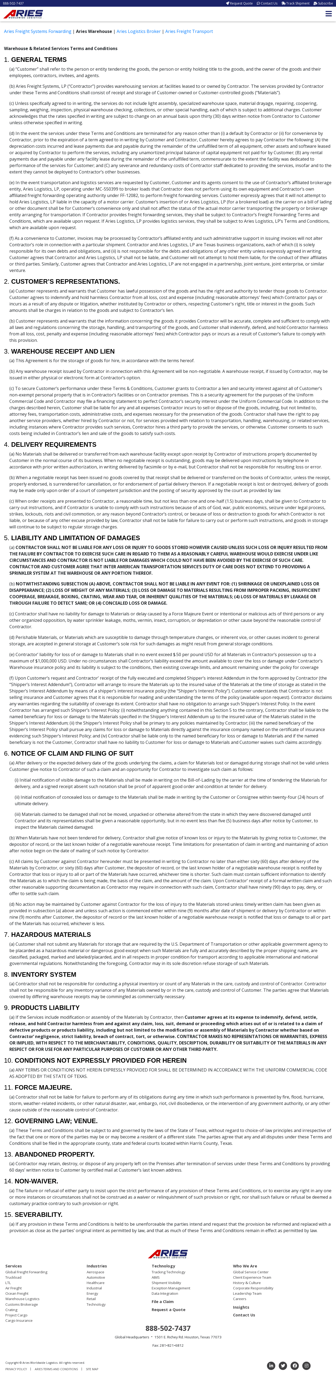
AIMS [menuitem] (156, 1277)
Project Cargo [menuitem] (16, 1315)
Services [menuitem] (13, 1266)
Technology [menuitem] (96, 1304)
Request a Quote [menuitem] (168, 1309)
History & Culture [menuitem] (247, 1282)
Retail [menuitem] (91, 1298)
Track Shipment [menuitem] (298, 3)
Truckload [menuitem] (13, 1277)
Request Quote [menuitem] (241, 3)
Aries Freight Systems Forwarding (37, 31)
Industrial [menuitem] (94, 1288)
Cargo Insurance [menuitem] (19, 1320)
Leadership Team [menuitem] (247, 1293)
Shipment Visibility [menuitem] (166, 1282)
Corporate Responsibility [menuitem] (253, 1288)
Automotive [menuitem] (96, 1277)
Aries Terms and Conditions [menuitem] (56, 1369)
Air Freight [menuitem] (13, 1288)
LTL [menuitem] (8, 1282)
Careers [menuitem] (239, 1298)
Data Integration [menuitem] (165, 1293)
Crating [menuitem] (11, 1309)
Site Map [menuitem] (92, 1369)
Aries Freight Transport (189, 31)
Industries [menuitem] (97, 1266)
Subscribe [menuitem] (325, 3)
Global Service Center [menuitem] (251, 1272)
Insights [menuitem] (241, 1307)
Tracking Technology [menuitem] (168, 1272)
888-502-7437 (13, 3)
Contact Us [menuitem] (269, 3)
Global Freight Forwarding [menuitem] (26, 1272)
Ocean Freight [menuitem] (16, 1293)
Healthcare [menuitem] (96, 1282)
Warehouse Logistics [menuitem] (22, 1298)
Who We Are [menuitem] (245, 1266)
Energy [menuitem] (92, 1293)
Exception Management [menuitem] (171, 1288)
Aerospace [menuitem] (95, 1272)
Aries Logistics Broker (139, 31)
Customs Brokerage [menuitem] (21, 1304)
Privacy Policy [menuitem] (16, 1369)
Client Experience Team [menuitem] (252, 1277)
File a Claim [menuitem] (163, 1301)
